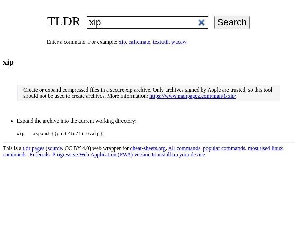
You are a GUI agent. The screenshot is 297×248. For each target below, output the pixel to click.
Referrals (39, 154)
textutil (160, 42)
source (54, 148)
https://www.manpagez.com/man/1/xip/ (192, 96)
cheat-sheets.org (148, 148)
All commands (184, 148)
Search (232, 22)
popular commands (224, 148)
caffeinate (139, 42)
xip (122, 42)
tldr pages (33, 148)
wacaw (178, 42)
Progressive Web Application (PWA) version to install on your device (128, 154)
